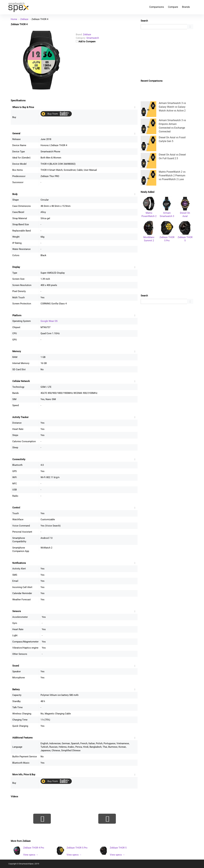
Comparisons (156, 6)
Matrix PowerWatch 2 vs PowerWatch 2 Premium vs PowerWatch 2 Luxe (172, 175)
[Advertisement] (167, 54)
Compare (173, 6)
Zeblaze (26, 841)
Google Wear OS (49, 321)
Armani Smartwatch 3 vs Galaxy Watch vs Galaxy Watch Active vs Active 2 (172, 107)
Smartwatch (92, 38)
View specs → (30, 854)
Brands (186, 6)
